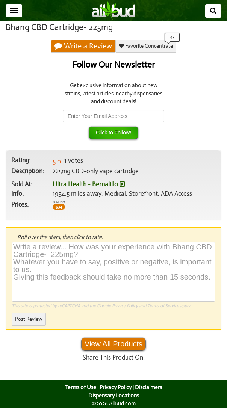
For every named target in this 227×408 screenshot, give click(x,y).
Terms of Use (79, 387)
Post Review (28, 319)
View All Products (113, 344)
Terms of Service (162, 305)
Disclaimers (149, 387)
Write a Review (83, 46)
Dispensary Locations (113, 395)
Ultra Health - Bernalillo (88, 184)
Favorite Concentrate (146, 46)
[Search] (213, 11)
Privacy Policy (125, 305)
